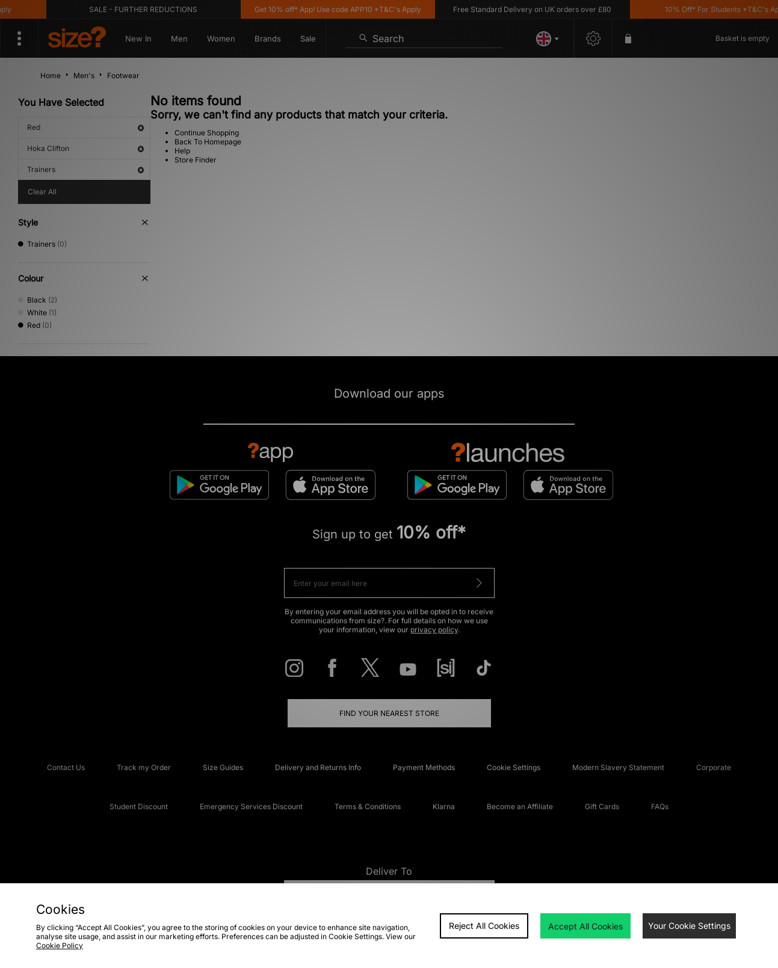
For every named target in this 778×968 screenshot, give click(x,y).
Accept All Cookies (585, 926)
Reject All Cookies (484, 925)
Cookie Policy (59, 945)
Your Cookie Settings (689, 925)
